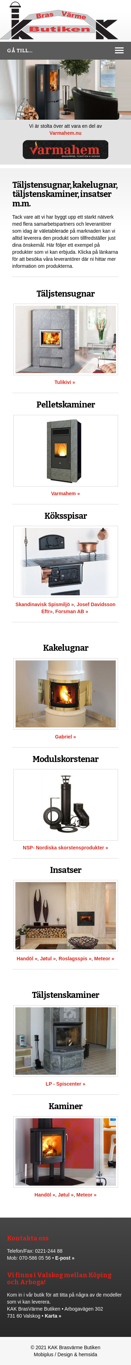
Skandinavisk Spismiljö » (44, 604)
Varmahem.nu (66, 133)
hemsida (88, 1354)
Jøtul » (48, 958)
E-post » (64, 1258)
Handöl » (27, 958)
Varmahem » (65, 493)
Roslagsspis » (75, 958)
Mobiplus (43, 1354)
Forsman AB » (71, 611)
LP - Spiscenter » (65, 1084)
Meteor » (104, 958)
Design (65, 1354)
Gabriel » (65, 737)
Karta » (53, 1316)
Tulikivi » (64, 382)
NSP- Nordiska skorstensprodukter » (65, 847)
